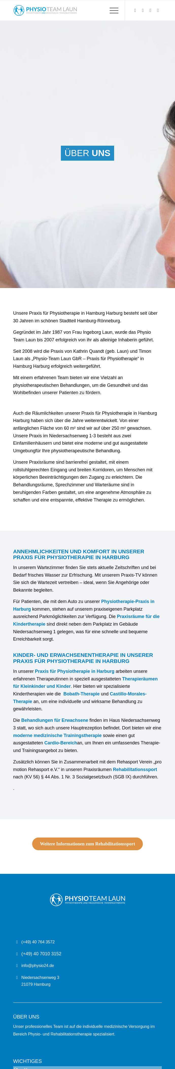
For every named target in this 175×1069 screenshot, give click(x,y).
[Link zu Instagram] (143, 10)
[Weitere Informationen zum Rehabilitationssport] (87, 844)
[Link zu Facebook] (150, 10)
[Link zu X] (135, 10)
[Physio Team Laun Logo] (72, 10)
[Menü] (111, 10)
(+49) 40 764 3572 (38, 942)
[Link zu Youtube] (158, 10)
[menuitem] (111, 10)
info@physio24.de (37, 965)
